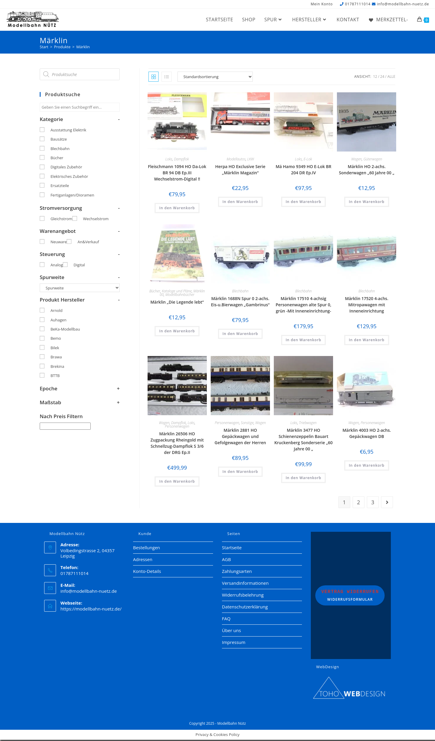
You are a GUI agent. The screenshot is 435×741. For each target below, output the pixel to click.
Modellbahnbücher (179, 295)
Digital (79, 266)
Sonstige (247, 423)
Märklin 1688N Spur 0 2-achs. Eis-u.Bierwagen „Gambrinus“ (240, 302)
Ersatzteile (59, 186)
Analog (56, 266)
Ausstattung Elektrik (68, 131)
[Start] (44, 48)
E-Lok (307, 160)
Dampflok (181, 160)
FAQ (226, 619)
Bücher (154, 291)
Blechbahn (240, 291)
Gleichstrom (61, 220)
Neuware (58, 243)
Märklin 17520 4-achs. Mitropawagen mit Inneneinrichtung (366, 306)
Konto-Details (147, 572)
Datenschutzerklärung (245, 607)
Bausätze (58, 140)
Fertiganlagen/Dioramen (72, 196)
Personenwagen (177, 427)
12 (375, 77)
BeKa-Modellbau (65, 330)
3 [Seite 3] (372, 503)
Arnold (56, 311)
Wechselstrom (95, 220)
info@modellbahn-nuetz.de (403, 4)
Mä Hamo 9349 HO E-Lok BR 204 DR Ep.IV (303, 171)
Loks (168, 160)
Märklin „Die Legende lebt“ (177, 303)
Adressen (142, 560)
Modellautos (236, 160)
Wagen (356, 160)
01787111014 (357, 4)
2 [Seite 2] (358, 503)
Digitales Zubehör (66, 168)
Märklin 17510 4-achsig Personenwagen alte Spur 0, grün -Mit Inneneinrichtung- (303, 306)
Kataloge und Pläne (177, 291)
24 (382, 77)
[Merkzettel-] (388, 19)
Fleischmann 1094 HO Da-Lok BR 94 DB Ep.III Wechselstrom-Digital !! (177, 174)
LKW (250, 160)
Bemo (55, 339)
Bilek (54, 349)
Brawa (56, 358)
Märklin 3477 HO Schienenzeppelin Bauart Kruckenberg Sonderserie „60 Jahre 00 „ (303, 441)
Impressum (233, 643)
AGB (226, 560)
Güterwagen (373, 160)
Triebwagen (308, 423)
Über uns (231, 631)
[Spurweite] (80, 289)
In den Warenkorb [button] (177, 209)
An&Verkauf (88, 243)
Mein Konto (321, 4)
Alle (391, 77)
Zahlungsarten (237, 572)
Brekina (57, 367)
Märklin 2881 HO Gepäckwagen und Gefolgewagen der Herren (240, 438)
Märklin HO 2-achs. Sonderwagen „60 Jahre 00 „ (366, 171)
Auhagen (58, 321)
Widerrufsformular (350, 596)
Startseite (232, 548)
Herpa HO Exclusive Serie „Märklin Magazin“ (240, 171)
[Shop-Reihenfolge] (215, 78)
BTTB (55, 376)
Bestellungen (146, 548)
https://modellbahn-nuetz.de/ (90, 610)
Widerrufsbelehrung (243, 596)
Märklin (83, 48)
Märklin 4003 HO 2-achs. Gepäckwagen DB (367, 434)
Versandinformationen (245, 584)
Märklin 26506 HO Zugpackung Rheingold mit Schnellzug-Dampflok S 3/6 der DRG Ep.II (177, 444)
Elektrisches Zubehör (69, 177)
